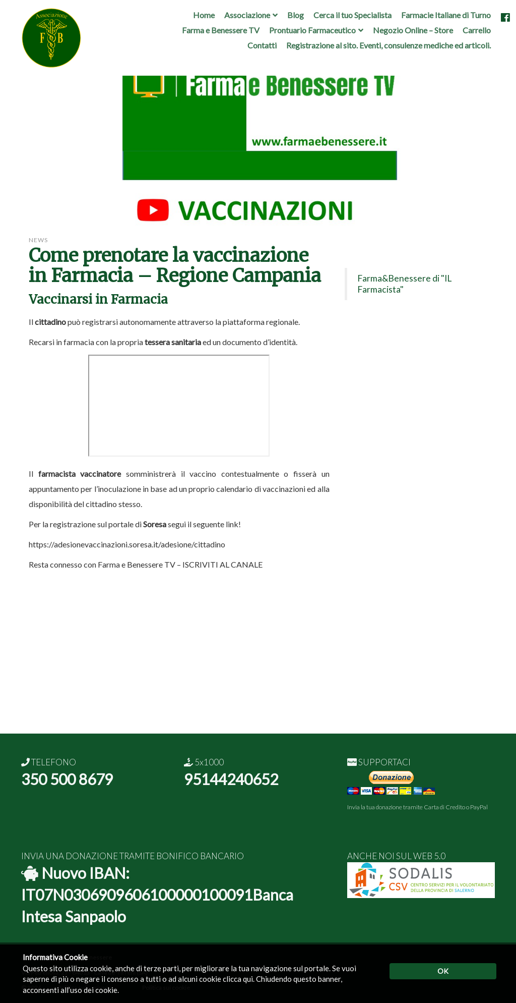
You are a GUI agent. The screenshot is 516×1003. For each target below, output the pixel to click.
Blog (295, 15)
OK (442, 971)
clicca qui (238, 978)
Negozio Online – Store (413, 30)
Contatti (262, 45)
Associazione (247, 15)
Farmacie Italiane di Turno (446, 15)
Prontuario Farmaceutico (312, 30)
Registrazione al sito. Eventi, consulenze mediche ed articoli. (388, 45)
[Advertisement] (258, 663)
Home (204, 15)
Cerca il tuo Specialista (352, 15)
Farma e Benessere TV (221, 30)
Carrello (477, 30)
